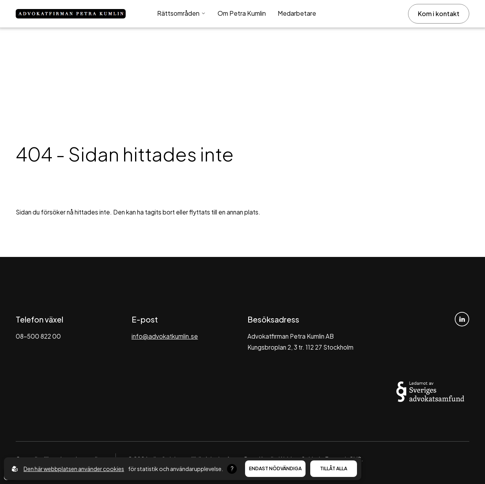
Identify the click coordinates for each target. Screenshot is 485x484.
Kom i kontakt (438, 13)
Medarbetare (297, 13)
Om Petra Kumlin (242, 13)
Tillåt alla (333, 468)
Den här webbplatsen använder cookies (74, 468)
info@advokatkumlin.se (165, 336)
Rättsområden (181, 13)
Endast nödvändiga (275, 468)
